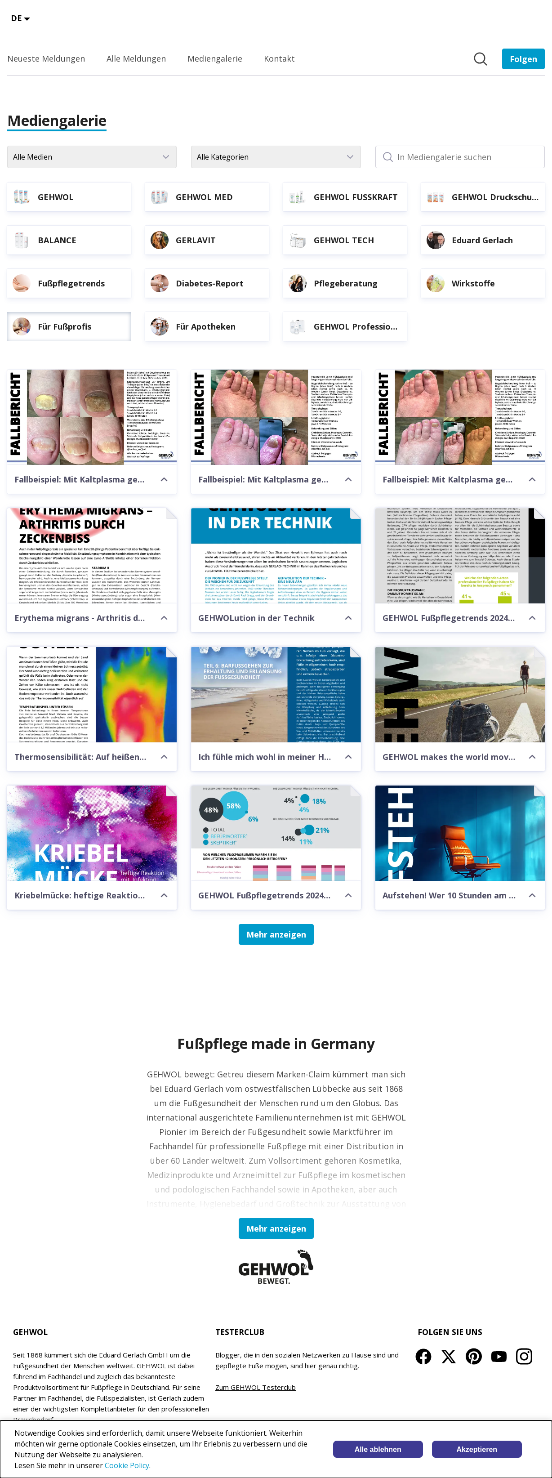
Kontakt (279, 58)
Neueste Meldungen (46, 58)
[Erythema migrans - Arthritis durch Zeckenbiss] (92, 555)
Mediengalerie (214, 58)
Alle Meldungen (136, 58)
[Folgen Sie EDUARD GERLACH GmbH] (523, 59)
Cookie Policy (127, 1465)
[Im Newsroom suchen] (480, 59)
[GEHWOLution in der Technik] (276, 555)
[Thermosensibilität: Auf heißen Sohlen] (92, 694)
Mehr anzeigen (276, 934)
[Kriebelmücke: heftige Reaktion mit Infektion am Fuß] (92, 833)
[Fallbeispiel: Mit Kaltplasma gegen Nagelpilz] (92, 417)
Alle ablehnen (378, 1449)
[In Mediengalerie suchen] (460, 157)
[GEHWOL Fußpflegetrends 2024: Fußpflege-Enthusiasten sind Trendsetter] (460, 555)
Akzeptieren (476, 1449)
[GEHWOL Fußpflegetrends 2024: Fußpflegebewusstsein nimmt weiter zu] (276, 833)
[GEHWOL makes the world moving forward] (460, 694)
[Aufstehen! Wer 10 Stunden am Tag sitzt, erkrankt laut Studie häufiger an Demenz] (460, 833)
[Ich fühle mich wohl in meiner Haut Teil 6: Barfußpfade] (276, 694)
